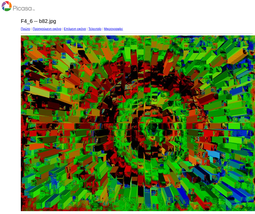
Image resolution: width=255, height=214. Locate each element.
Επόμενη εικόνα (75, 29)
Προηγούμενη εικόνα (47, 29)
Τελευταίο (94, 29)
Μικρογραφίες (113, 29)
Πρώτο (25, 29)
